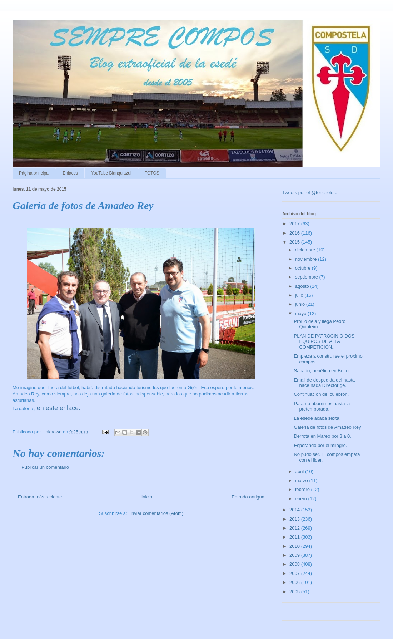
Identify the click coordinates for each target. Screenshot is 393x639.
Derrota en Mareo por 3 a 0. (322, 436)
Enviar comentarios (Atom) (155, 513)
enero (301, 498)
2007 (295, 573)
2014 (295, 509)
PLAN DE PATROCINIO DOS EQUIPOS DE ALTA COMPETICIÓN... (324, 341)
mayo (301, 313)
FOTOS (152, 173)
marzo (302, 480)
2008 (295, 564)
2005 (295, 591)
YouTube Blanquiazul (111, 173)
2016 (295, 233)
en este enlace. (58, 408)
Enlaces (70, 173)
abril (300, 471)
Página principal (34, 173)
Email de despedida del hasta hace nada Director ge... (324, 382)
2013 (295, 519)
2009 (295, 555)
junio (300, 304)
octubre (303, 268)
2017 (295, 223)
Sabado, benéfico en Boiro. (322, 370)
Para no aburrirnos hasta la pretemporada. (322, 406)
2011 (295, 537)
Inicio (146, 497)
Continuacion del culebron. (321, 394)
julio (300, 295)
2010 (295, 546)
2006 (295, 582)
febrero (303, 489)
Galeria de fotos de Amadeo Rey (327, 427)
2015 (295, 242)
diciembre (306, 249)
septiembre (307, 277)
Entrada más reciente (40, 497)
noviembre (306, 259)
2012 (295, 528)
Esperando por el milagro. (320, 445)
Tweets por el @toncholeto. (310, 192)
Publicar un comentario (45, 467)
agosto (302, 286)
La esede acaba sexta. (317, 418)
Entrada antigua (248, 497)
